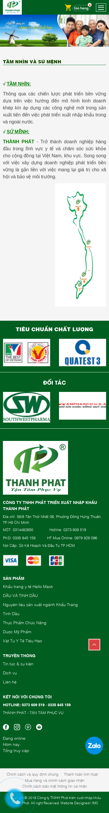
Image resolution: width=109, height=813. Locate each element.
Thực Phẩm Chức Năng (25, 622)
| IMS (94, 802)
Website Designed (75, 802)
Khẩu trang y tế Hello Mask (28, 586)
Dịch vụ (10, 672)
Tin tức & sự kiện (18, 663)
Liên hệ (10, 681)
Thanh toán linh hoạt (81, 774)
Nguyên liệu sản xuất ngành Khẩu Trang (40, 604)
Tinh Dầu (11, 613)
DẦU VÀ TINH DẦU (20, 595)
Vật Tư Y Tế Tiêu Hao (22, 640)
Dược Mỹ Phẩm (17, 631)
